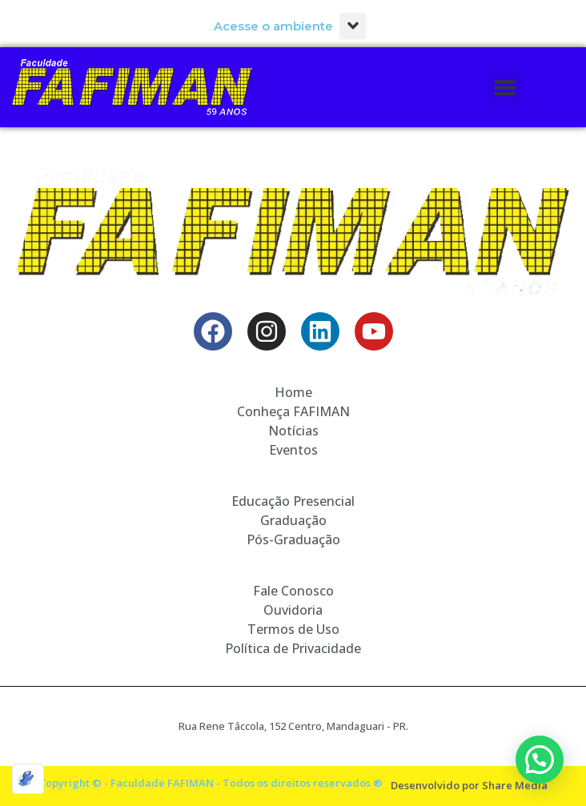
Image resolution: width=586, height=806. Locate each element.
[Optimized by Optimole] (28, 779)
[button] (352, 26)
